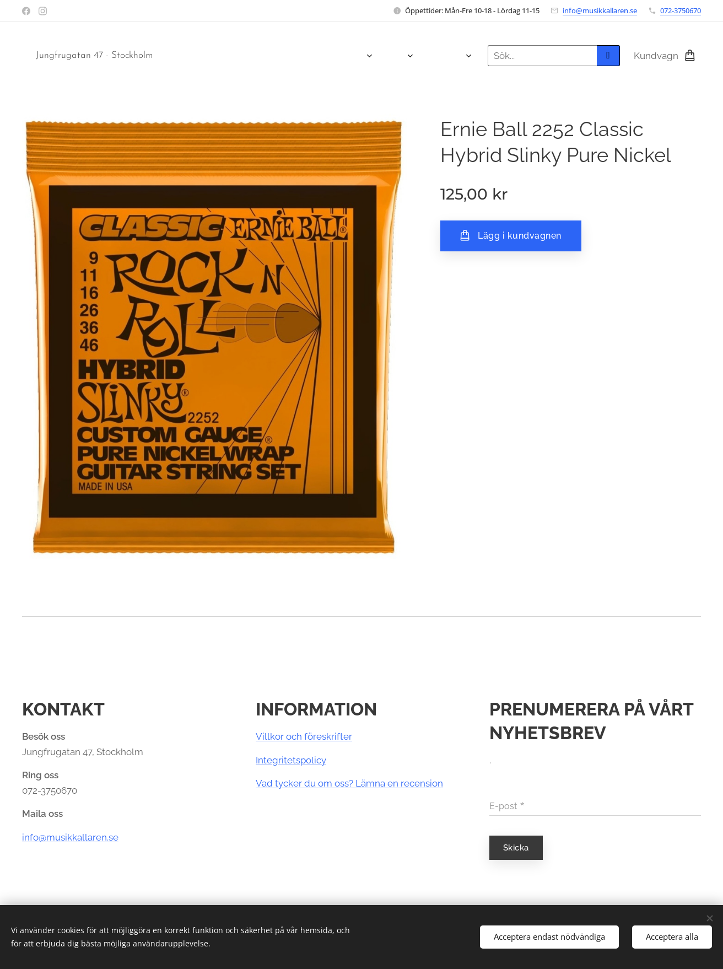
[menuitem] (191, 55)
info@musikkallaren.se (600, 10)
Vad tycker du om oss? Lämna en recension (349, 783)
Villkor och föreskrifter (304, 736)
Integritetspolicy (291, 760)
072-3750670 (680, 10)
